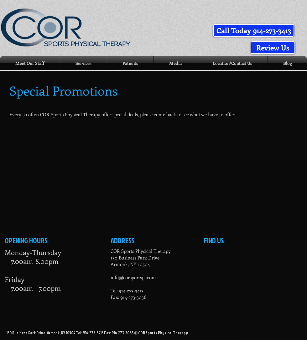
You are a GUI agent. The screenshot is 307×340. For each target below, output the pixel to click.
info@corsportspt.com (133, 277)
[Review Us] (273, 47)
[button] (253, 30)
